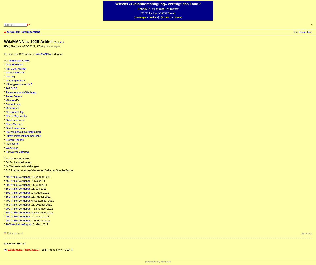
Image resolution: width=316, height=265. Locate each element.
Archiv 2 (166, 17)
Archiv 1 (153, 17)
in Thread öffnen (304, 32)
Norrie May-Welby (16, 116)
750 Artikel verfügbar (18, 204)
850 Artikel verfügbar (18, 212)
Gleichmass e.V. (15, 120)
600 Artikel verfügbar (18, 192)
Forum (177, 17)
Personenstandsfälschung (21, 92)
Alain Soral (12, 143)
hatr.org (10, 76)
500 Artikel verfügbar (18, 184)
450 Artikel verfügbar (18, 180)
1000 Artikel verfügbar (18, 224)
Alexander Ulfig (15, 112)
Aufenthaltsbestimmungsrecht (23, 135)
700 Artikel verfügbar (18, 200)
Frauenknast (13, 104)
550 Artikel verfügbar (18, 188)
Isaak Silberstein (15, 72)
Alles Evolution (14, 64)
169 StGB (11, 88)
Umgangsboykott (16, 80)
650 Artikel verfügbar (18, 196)
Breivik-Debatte (15, 139)
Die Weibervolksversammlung (23, 131)
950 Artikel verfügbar (18, 220)
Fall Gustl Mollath (16, 68)
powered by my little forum (158, 261)
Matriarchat (12, 108)
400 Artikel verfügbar (18, 176)
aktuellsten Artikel (19, 60)
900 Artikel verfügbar (18, 216)
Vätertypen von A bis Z (19, 84)
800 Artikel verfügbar (18, 208)
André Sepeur (14, 96)
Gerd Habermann (16, 128)
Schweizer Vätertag (17, 151)
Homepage (140, 17)
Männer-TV (12, 100)
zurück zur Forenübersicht (23, 31)
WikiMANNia (43, 54)
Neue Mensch (14, 124)
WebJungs (12, 147)
